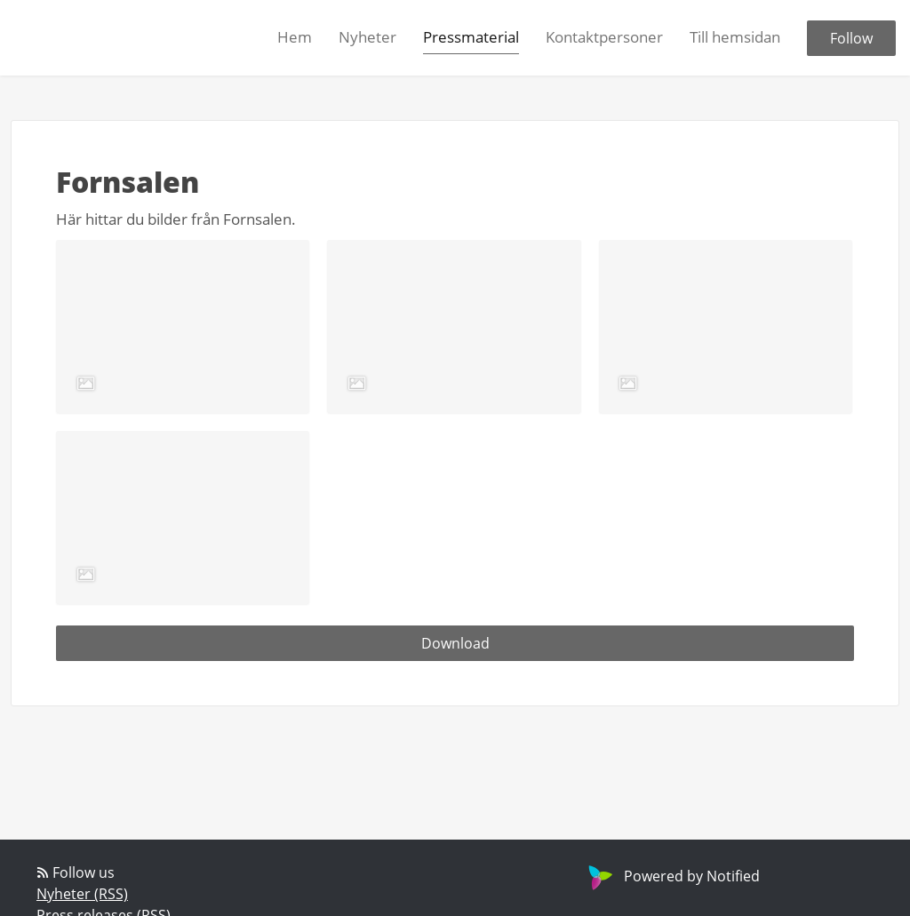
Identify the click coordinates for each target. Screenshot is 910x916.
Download (455, 643)
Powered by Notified (672, 876)
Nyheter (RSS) (82, 894)
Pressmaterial (471, 37)
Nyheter (367, 37)
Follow (851, 38)
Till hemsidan (735, 37)
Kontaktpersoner (604, 37)
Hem (294, 37)
